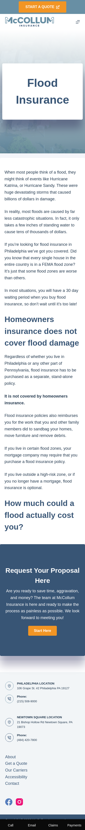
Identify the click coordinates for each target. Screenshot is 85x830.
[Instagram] (19, 801)
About (10, 757)
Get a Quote (16, 763)
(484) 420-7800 (27, 740)
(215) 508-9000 (27, 701)
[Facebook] (8, 801)
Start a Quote (42, 7)
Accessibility (16, 777)
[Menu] (78, 22)
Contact (12, 783)
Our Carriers (16, 770)
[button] (42, 631)
